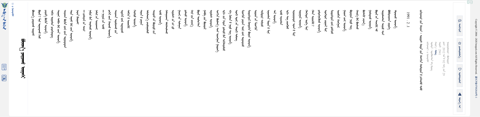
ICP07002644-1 (476, 87)
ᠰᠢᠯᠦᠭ (435, 52)
